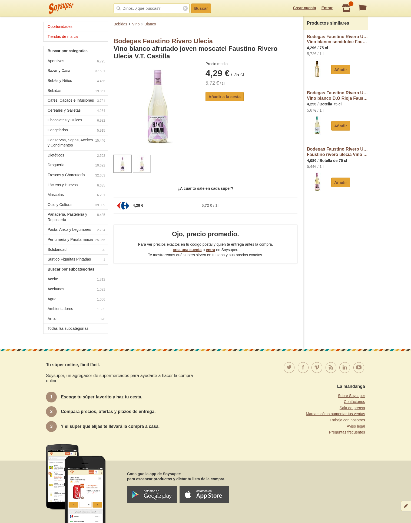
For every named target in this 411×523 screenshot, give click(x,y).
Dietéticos (76, 156)
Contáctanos (354, 401)
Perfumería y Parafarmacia (76, 240)
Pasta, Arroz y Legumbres (76, 230)
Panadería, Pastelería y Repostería (76, 217)
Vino (136, 24)
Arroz (76, 319)
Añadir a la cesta (224, 96)
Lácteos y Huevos (76, 185)
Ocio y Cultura (76, 205)
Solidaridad (76, 250)
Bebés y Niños (76, 81)
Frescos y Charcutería (76, 175)
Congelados (76, 131)
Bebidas (120, 24)
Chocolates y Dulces (76, 121)
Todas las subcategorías (68, 328)
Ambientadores (76, 309)
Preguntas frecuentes (347, 432)
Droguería (76, 165)
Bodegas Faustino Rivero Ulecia (163, 41)
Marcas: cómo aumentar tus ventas (335, 414)
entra (210, 250)
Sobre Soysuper (351, 396)
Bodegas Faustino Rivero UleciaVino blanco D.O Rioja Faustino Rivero (337, 96)
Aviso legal (356, 426)
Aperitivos (76, 61)
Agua (76, 299)
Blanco (150, 24)
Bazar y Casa (76, 71)
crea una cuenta (187, 250)
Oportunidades (60, 26)
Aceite (76, 279)
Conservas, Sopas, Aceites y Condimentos (76, 143)
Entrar (327, 8)
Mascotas (76, 195)
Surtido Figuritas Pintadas (76, 260)
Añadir (340, 69)
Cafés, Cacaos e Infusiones (76, 101)
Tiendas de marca (63, 36)
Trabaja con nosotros (347, 420)
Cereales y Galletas (76, 111)
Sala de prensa (352, 408)
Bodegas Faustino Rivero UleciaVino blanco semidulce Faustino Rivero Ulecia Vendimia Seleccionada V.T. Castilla (337, 39)
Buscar (201, 8)
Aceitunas (76, 289)
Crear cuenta (304, 8)
